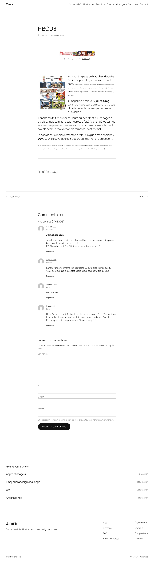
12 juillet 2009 (51, 259)
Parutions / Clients (105, 4)
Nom (40, 385)
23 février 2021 (142, 482)
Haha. (142, 196)
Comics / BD (75, 4)
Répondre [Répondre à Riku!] (50, 297)
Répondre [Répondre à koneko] (50, 276)
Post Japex (15, 196)
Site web (41, 408)
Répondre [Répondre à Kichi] (50, 325)
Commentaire (43, 354)
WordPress (144, 557)
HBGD (41, 172)
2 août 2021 (143, 474)
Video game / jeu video (127, 4)
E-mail (41, 397)
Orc (8, 489)
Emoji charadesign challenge (23, 481)
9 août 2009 (50, 306)
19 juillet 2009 (51, 284)
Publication (59, 35)
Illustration (88, 4)
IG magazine (51, 172)
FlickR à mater (85, 59)
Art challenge (14, 497)
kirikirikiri (48, 35)
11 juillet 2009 (51, 227)
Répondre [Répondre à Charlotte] (50, 251)
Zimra (9, 4)
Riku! (48, 287)
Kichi (48, 309)
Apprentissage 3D (17, 474)
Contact (144, 4)
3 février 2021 (143, 498)
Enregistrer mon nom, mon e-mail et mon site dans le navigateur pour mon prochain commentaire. (77, 420)
